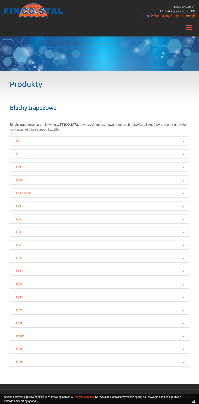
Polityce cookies (83, 396)
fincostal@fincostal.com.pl (174, 16)
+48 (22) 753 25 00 (180, 11)
